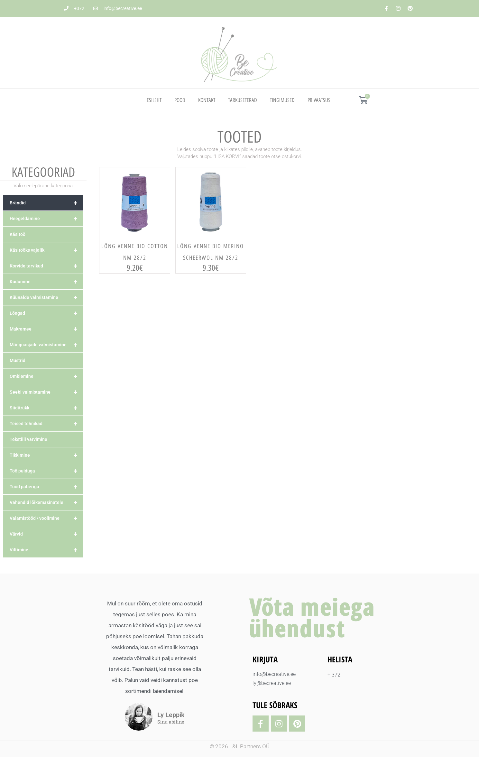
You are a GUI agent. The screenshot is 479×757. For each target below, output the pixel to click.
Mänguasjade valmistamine (46, 344)
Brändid (46, 202)
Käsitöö (17, 234)
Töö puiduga (46, 471)
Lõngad (46, 313)
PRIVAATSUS (319, 100)
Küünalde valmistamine (46, 297)
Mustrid (17, 360)
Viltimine (46, 549)
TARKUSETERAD (242, 100)
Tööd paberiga (46, 486)
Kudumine (46, 281)
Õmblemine (46, 376)
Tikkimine (46, 455)
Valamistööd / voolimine (46, 518)
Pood (179, 100)
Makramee (46, 329)
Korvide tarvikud (46, 266)
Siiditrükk (46, 408)
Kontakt (206, 100)
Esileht (154, 100)
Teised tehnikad (46, 423)
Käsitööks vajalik (46, 250)
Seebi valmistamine (46, 392)
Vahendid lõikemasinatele (46, 502)
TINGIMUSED (282, 100)
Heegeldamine (46, 218)
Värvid (46, 534)
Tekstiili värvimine (28, 439)
